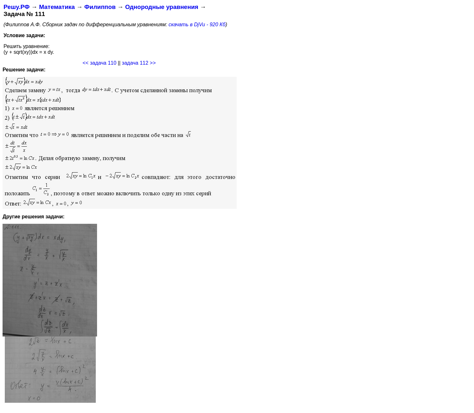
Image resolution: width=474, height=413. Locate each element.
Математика (57, 7)
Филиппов (100, 7)
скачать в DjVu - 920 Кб (196, 24)
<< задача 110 (100, 63)
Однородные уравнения (161, 7)
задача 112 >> (139, 63)
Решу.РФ (16, 7)
